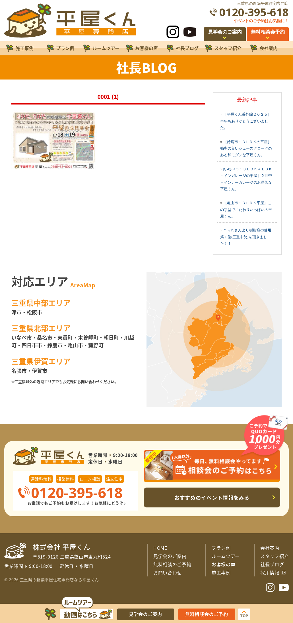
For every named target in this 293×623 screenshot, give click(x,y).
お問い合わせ (167, 572)
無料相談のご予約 (172, 564)
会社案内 (269, 547)
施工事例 (221, 572)
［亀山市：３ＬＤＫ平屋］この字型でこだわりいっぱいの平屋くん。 (246, 209)
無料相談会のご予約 (206, 614)
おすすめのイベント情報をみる (212, 497)
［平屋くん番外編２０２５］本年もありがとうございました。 (245, 121)
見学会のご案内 (170, 556)
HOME (160, 547)
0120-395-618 (254, 12)
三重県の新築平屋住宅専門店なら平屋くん (59, 579)
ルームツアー (226, 556)
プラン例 (221, 547)
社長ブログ (272, 564)
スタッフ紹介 (274, 556)
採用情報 (269, 572)
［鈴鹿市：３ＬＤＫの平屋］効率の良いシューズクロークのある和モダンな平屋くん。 (246, 148)
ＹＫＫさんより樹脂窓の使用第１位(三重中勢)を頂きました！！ (245, 237)
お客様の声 (223, 564)
